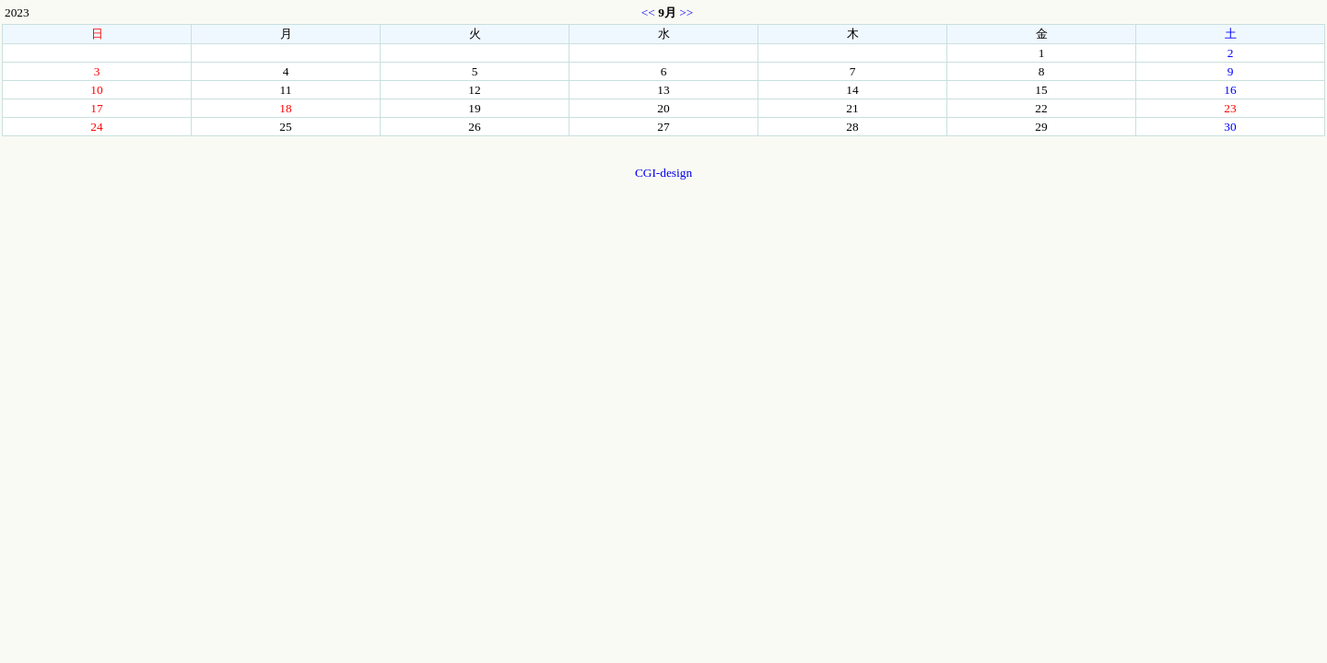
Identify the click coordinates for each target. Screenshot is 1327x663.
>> (686, 12)
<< (648, 12)
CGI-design (663, 173)
